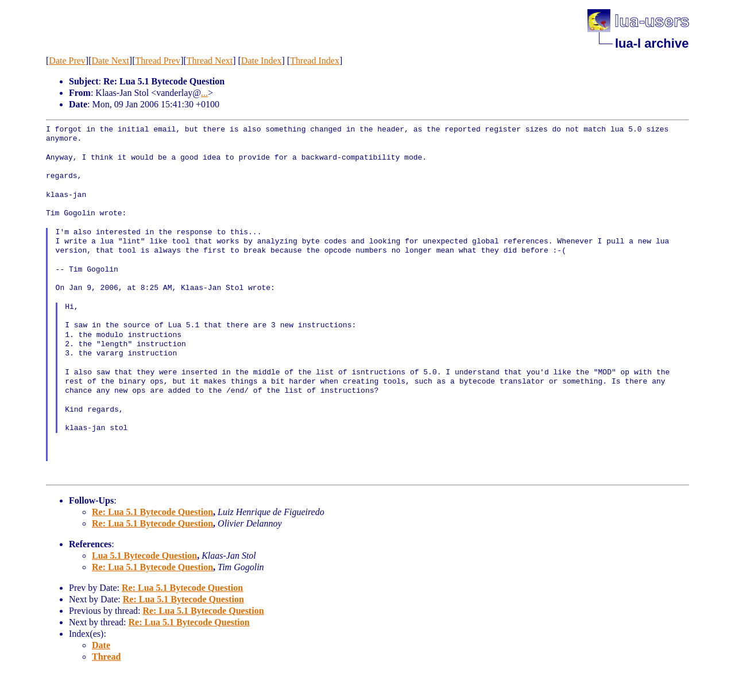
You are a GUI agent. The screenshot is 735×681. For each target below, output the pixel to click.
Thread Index (314, 60)
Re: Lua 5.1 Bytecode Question (152, 512)
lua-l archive (651, 43)
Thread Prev (157, 60)
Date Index (261, 60)
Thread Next (210, 60)
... (204, 93)
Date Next (110, 60)
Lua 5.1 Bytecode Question (144, 555)
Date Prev (67, 60)
